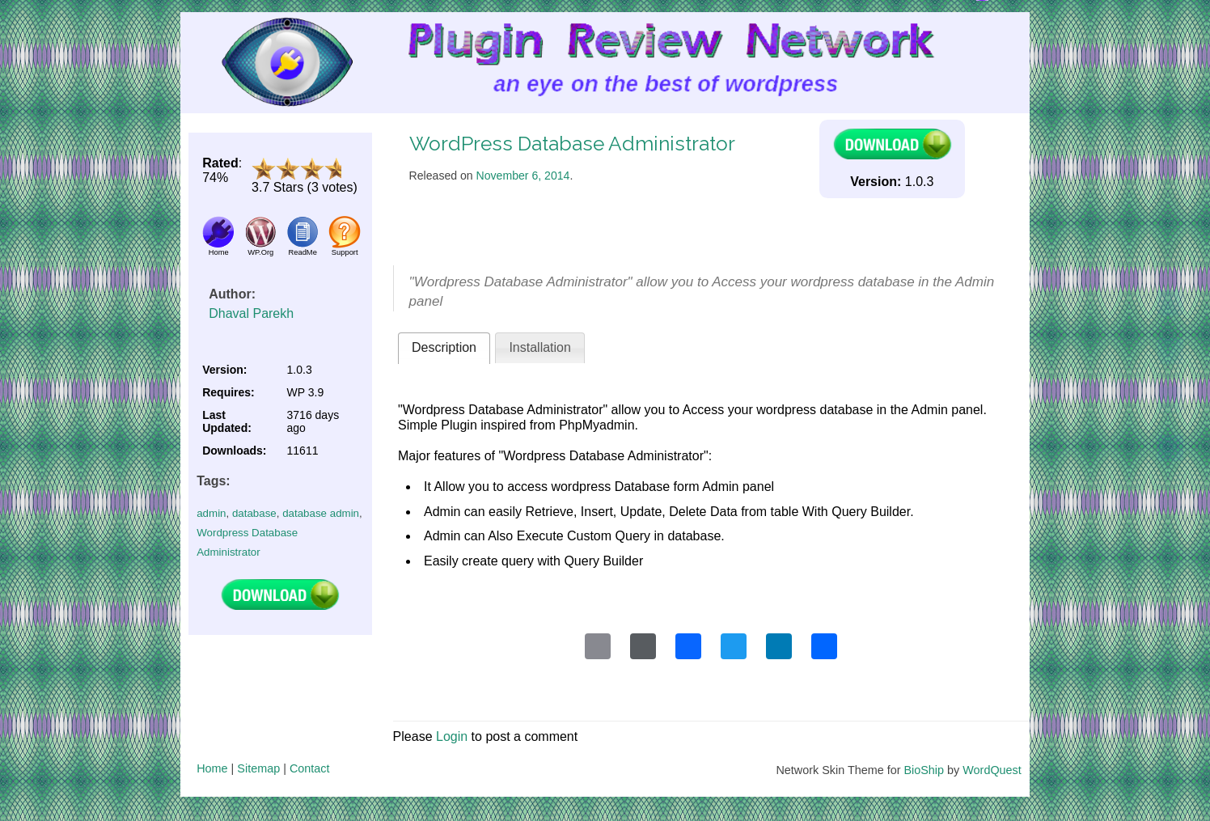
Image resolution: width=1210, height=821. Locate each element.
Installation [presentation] (540, 347)
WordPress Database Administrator (572, 143)
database (254, 513)
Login (452, 736)
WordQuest (992, 770)
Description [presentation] (444, 347)
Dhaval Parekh (251, 313)
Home (212, 768)
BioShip (923, 770)
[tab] (444, 348)
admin (211, 513)
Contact (310, 768)
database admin (320, 513)
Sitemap (258, 768)
